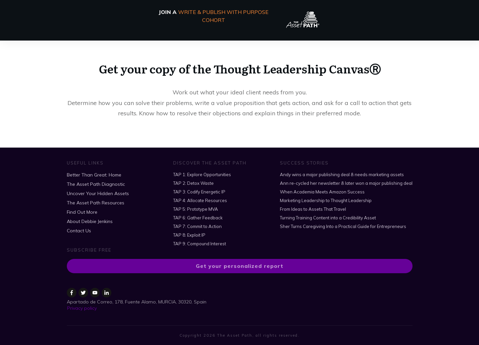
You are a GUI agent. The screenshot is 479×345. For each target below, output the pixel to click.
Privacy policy (82, 308)
